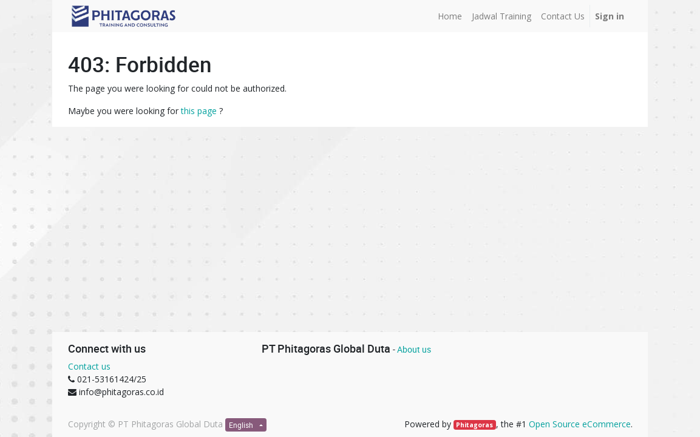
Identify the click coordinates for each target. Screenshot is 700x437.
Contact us (89, 366)
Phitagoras (474, 425)
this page (199, 111)
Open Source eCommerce (580, 424)
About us (414, 349)
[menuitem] (450, 16)
